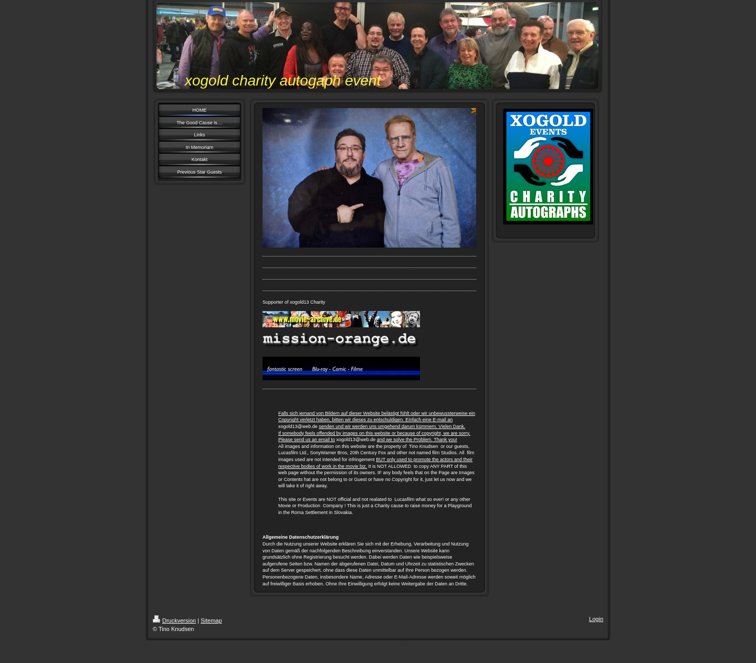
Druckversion (174, 620)
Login (596, 619)
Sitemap (211, 620)
